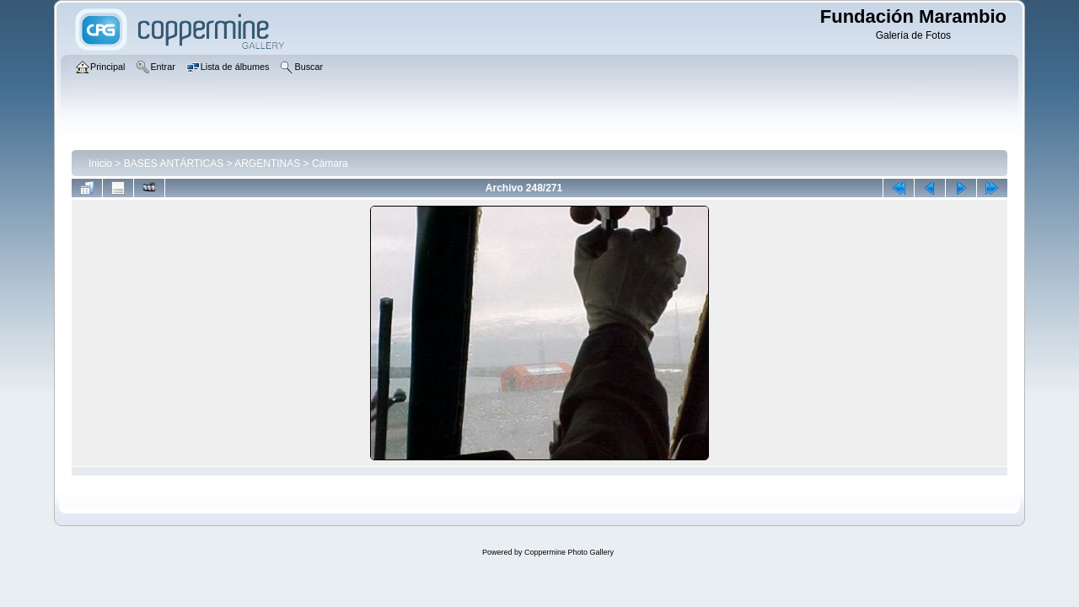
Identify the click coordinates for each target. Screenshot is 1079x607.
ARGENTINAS (267, 163)
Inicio (100, 163)
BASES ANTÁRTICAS (173, 163)
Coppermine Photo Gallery (569, 552)
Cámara (330, 163)
